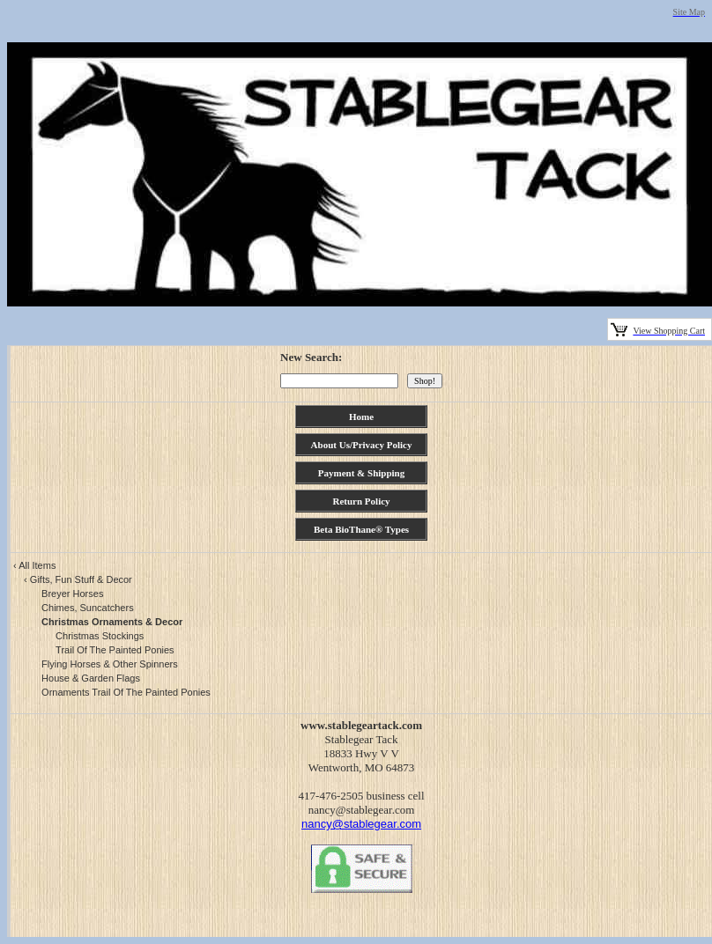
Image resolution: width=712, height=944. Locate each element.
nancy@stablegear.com (361, 823)
